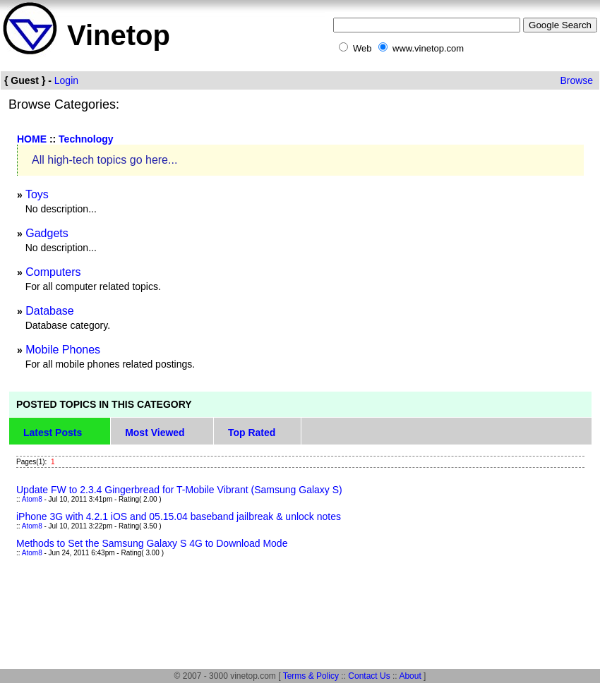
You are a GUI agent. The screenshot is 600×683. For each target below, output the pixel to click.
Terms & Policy (311, 676)
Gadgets (46, 233)
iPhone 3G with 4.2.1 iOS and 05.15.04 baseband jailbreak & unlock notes (178, 516)
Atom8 (32, 499)
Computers (52, 272)
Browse (576, 80)
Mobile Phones (62, 350)
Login (66, 80)
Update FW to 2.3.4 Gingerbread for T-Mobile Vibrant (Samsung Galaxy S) (179, 489)
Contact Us (369, 676)
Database (49, 311)
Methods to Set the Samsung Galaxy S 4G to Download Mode (151, 543)
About (410, 676)
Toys (37, 194)
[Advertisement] (265, 629)
